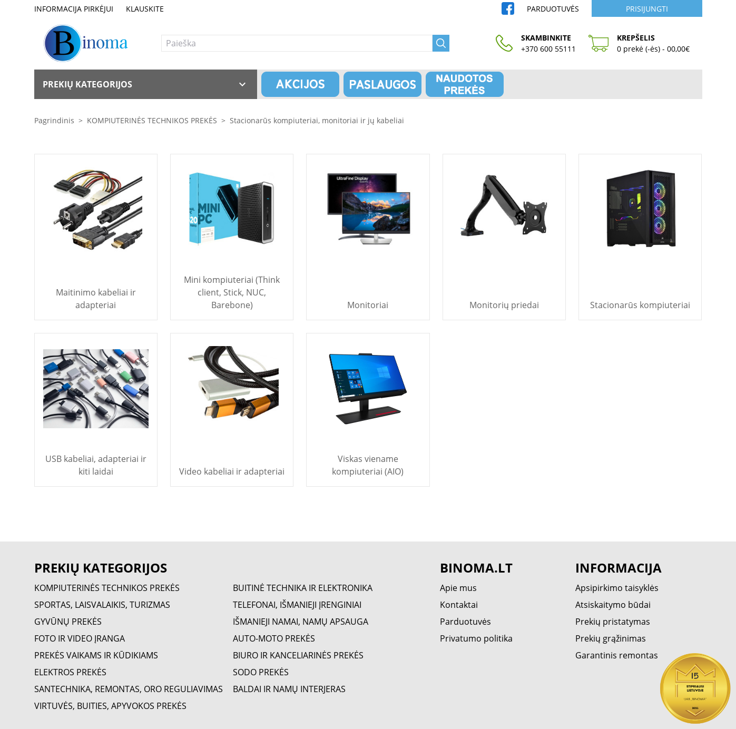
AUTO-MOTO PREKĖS (274, 638)
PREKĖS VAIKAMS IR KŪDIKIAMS (96, 655)
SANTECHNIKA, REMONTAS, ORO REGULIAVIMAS (128, 689)
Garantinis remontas (616, 655)
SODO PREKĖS (261, 672)
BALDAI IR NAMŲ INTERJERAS (289, 689)
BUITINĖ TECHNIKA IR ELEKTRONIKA (302, 588)
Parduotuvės (553, 9)
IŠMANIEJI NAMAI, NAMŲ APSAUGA (300, 621)
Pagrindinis (54, 120)
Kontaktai (459, 604)
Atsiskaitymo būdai (613, 604)
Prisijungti (647, 9)
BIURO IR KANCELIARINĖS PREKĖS (298, 655)
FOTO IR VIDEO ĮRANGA (79, 638)
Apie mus (458, 588)
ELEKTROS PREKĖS (70, 672)
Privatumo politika (476, 638)
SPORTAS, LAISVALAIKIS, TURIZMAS (102, 604)
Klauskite (145, 9)
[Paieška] (297, 43)
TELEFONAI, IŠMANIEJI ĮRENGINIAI (297, 604)
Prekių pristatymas (612, 621)
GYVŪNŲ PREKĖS (68, 621)
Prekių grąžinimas (610, 638)
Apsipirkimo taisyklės (617, 588)
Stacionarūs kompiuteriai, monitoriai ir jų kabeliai (317, 120)
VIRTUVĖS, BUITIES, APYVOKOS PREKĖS (110, 706)
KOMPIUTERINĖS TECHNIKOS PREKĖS (152, 120)
